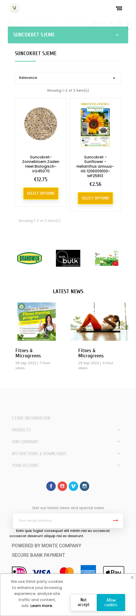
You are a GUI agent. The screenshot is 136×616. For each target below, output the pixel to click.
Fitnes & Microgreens (28, 353)
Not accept (83, 602)
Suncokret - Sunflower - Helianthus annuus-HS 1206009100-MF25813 (95, 166)
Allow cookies (111, 602)
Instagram (84, 486)
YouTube (62, 486)
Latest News (68, 291)
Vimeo (73, 486)
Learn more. (41, 605)
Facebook (51, 486)
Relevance (68, 78)
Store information (31, 418)
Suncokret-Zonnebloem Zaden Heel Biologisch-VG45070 (40, 164)
